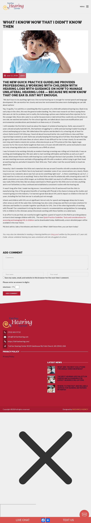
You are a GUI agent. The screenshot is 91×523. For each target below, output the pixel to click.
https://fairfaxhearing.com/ (19, 341)
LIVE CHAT (23, 520)
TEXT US (68, 520)
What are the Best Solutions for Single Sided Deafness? (71, 368)
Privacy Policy (8, 356)
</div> (18, 513)
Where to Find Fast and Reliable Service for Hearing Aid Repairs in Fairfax (72, 388)
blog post (55, 234)
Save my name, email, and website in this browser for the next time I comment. (37, 278)
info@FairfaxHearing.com (18, 337)
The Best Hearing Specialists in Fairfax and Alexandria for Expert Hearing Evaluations (72, 378)
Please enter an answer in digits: (16, 282)
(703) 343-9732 (14, 332)
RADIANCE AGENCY (80, 409)
